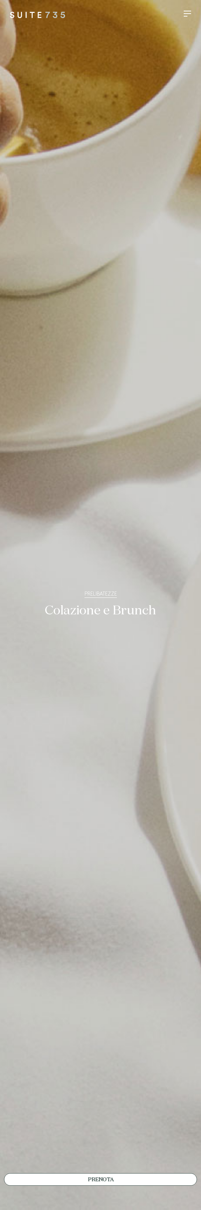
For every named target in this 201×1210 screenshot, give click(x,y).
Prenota (101, 1179)
